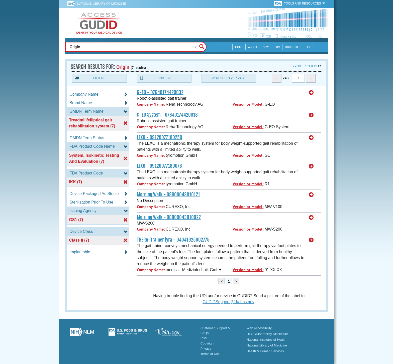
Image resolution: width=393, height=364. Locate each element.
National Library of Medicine (101, 4)
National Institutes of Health (266, 339)
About (252, 47)
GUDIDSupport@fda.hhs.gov (228, 302)
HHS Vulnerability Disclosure (267, 334)
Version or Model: (248, 104)
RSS (204, 338)
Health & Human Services (265, 351)
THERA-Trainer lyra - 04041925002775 (173, 240)
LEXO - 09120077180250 (159, 137)
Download (293, 47)
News (266, 47)
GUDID (99, 23)
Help (309, 47)
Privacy (206, 348)
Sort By (164, 78)
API (277, 47)
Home (239, 47)
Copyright (208, 343)
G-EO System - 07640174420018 (167, 115)
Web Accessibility (259, 328)
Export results (303, 66)
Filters (99, 78)
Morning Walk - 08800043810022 (169, 217)
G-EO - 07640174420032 (160, 92)
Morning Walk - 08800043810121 (168, 195)
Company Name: (151, 104)
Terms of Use (210, 354)
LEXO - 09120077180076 (159, 166)
